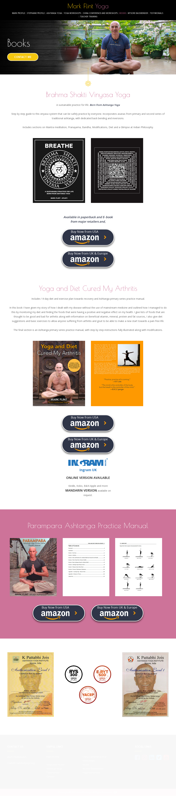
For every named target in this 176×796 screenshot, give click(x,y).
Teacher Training (88, 16)
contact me (23, 57)
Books (122, 13)
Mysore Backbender (138, 13)
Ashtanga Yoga (54, 13)
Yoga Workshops (72, 13)
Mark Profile (18, 13)
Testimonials (156, 13)
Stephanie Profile (36, 13)
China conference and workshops (100, 13)
